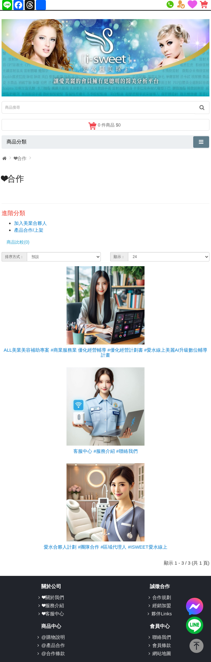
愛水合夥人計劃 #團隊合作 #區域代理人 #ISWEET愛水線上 (105, 547)
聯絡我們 (161, 637)
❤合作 (20, 158)
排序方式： (14, 257)
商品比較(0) (18, 242)
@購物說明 (53, 637)
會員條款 (161, 645)
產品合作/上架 (28, 230)
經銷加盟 (161, 605)
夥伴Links (161, 613)
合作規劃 (161, 597)
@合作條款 (53, 653)
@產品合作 (53, 645)
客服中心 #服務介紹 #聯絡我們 (105, 451)
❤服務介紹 (53, 605)
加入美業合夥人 (30, 223)
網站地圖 (161, 653)
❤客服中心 (53, 613)
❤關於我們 (53, 597)
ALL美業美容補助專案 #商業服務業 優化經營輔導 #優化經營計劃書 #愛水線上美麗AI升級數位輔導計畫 (106, 352)
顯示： (119, 257)
